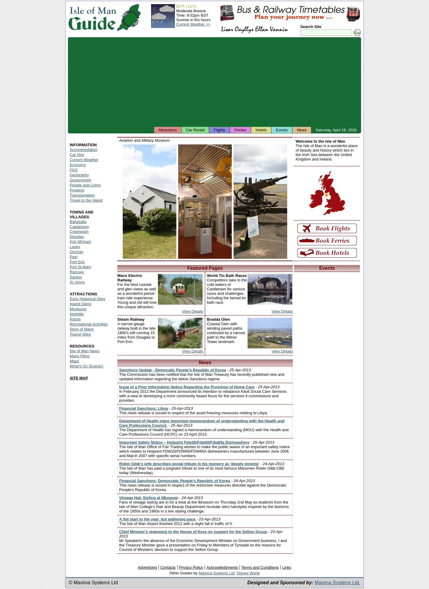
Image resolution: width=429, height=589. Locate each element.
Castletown (79, 227)
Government (80, 180)
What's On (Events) (86, 366)
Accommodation (83, 149)
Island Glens (80, 304)
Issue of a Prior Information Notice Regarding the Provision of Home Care (186, 387)
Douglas (77, 236)
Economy (78, 165)
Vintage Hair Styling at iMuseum (148, 497)
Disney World (248, 573)
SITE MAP (79, 378)
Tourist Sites (80, 334)
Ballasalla (78, 221)
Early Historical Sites (87, 299)
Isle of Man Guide (92, 17)
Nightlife (77, 314)
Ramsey (77, 272)
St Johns (77, 282)
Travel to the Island (86, 200)
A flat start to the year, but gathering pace (158, 519)
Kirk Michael (80, 241)
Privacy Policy (191, 567)
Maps (74, 361)
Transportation (82, 195)
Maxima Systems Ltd (217, 573)
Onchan (76, 252)
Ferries (240, 130)
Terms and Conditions (260, 567)
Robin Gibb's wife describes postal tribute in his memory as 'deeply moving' (189, 464)
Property (77, 190)
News (302, 130)
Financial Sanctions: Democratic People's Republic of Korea (174, 481)
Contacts (167, 567)
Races (75, 319)
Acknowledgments (222, 567)
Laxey (75, 246)
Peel (73, 257)
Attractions (167, 130)
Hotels (261, 130)
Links (286, 567)
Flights (219, 130)
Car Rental (195, 130)
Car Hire (77, 154)
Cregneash (79, 231)
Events (282, 130)
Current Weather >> (193, 24)
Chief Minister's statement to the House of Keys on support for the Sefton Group (193, 531)
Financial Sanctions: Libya (143, 408)
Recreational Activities (89, 324)
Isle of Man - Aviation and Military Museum (149, 201)
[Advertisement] (214, 82)
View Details (192, 311)
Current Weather (84, 160)
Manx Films (79, 356)
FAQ (73, 170)
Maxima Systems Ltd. (337, 582)
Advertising (147, 567)
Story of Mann (82, 329)
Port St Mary (80, 267)
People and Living (85, 185)
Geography (79, 175)
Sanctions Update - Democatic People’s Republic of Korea (172, 370)
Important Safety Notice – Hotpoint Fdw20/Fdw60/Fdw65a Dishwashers (184, 442)
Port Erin (77, 262)
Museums (78, 309)
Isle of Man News (85, 351)
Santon (76, 277)
